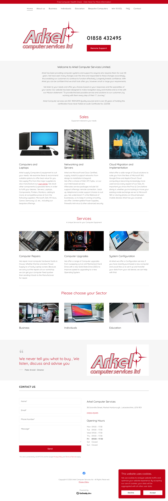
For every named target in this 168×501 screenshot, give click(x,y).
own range (43, 184)
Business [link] (53, 8)
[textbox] (50, 401)
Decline (131, 493)
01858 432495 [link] (92, 413)
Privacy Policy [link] (58, 457)
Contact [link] (137, 8)
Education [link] (80, 8)
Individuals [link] (66, 8)
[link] (84, 473)
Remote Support (99, 48)
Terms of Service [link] (71, 457)
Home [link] (30, 8)
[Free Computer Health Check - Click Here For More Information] (84, 1)
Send (50, 449)
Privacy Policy (84, 482)
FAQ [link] (128, 8)
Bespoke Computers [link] (98, 8)
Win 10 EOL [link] (117, 8)
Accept (153, 493)
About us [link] (41, 8)
